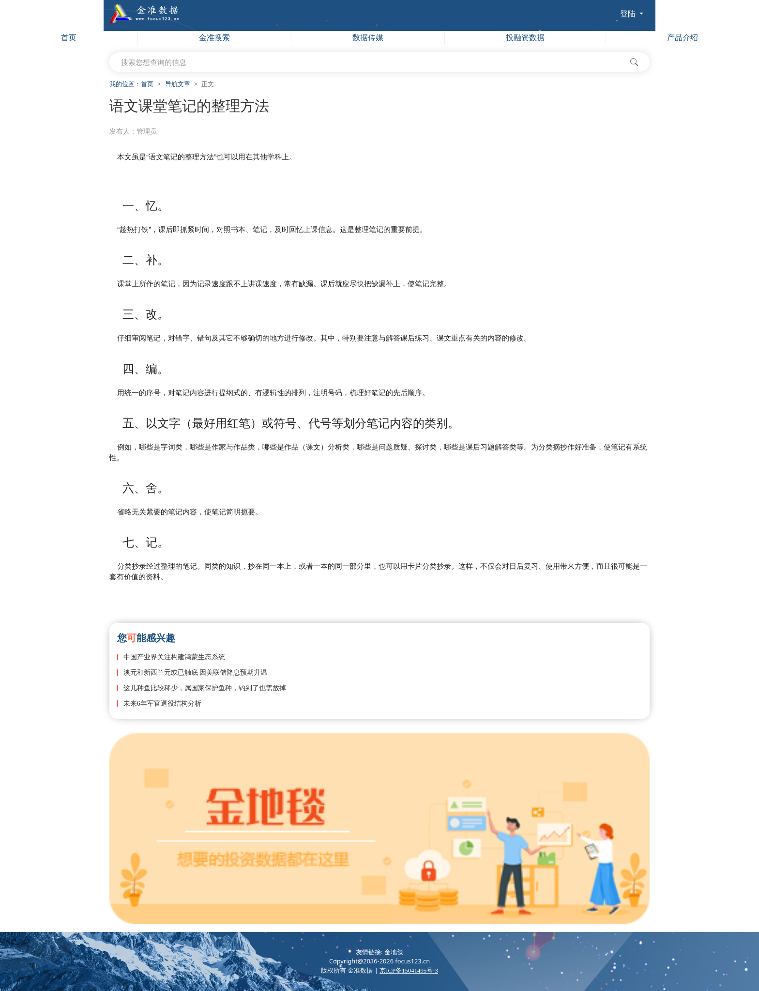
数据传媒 (367, 37)
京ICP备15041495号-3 (409, 970)
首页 (68, 37)
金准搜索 (214, 37)
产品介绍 (682, 37)
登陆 (629, 13)
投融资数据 (525, 37)
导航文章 (177, 84)
